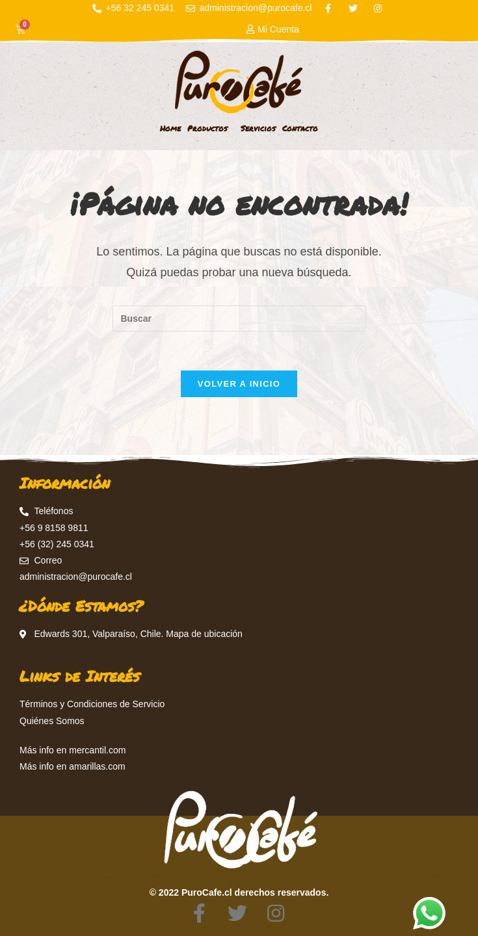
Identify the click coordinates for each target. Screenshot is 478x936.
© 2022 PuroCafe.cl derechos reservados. (239, 892)
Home (170, 128)
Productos (210, 128)
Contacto (300, 128)
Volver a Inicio (239, 384)
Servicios (258, 128)
